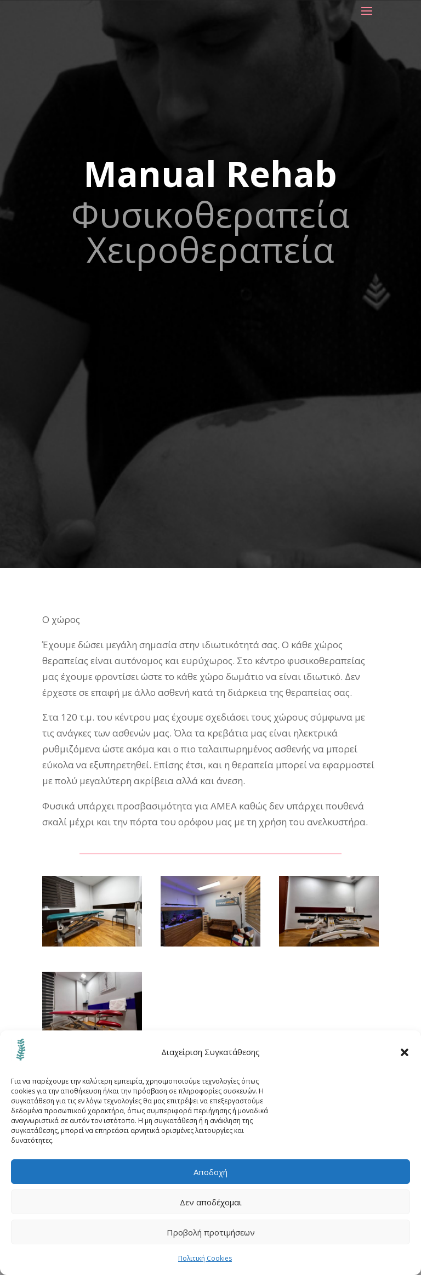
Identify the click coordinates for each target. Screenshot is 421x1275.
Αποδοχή (210, 1171)
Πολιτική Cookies (205, 1258)
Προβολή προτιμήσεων (211, 1232)
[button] (404, 1052)
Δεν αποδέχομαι (211, 1202)
